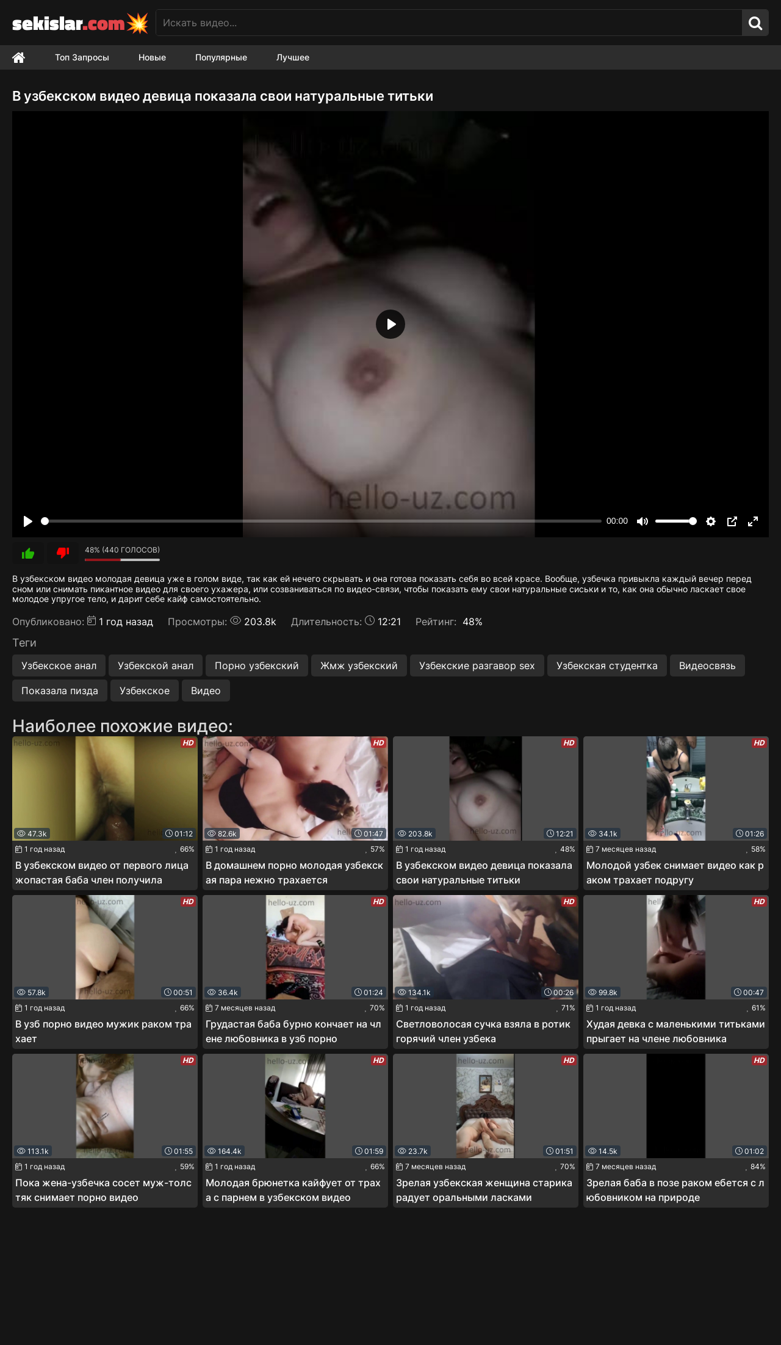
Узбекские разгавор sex (477, 665)
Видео (206, 690)
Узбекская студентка (607, 665)
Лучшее (292, 57)
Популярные (221, 57)
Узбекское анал (58, 665)
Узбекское (145, 690)
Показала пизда (59, 690)
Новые (152, 57)
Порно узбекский (257, 665)
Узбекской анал (155, 665)
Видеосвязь (707, 665)
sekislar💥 (80, 22)
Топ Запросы (82, 57)
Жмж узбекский (359, 665)
